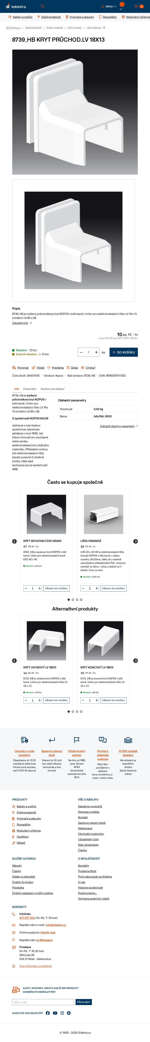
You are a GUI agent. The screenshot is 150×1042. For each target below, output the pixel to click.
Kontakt (83, 817)
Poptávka (18, 887)
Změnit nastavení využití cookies (32, 892)
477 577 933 (27, 917)
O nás (81, 882)
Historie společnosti (90, 887)
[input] (32, 588)
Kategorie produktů (90, 806)
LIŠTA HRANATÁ (91, 540)
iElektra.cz (15, 27)
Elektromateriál (33, 27)
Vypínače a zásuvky (29, 818)
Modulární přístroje (29, 830)
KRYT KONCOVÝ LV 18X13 (97, 667)
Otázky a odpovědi (23, 876)
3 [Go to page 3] (77, 600)
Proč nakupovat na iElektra (95, 876)
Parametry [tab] (29, 388)
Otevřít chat (47, 932)
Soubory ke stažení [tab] (52, 388)
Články (82, 850)
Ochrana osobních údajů (93, 898)
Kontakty (83, 865)
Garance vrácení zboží (92, 822)
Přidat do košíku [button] (56, 588)
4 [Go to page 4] (81, 600)
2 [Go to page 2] (73, 600)
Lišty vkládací (94, 27)
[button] (109, 6)
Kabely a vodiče (26, 806)
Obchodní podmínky (91, 833)
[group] (46, 541)
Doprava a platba (88, 811)
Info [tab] (16, 388)
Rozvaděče (23, 824)
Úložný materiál (54, 27)
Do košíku (124, 352)
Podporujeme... (87, 892)
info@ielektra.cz (56, 924)
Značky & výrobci (22, 882)
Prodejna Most (87, 871)
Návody (17, 865)
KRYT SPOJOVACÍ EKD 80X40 (42, 540)
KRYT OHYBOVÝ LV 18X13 (39, 667)
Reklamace (85, 828)
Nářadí (21, 842)
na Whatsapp (44, 939)
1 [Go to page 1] (69, 600)
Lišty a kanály (74, 27)
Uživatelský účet (88, 839)
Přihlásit (83, 1002)
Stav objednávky (88, 844)
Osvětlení (23, 836)
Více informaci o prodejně (35, 965)
